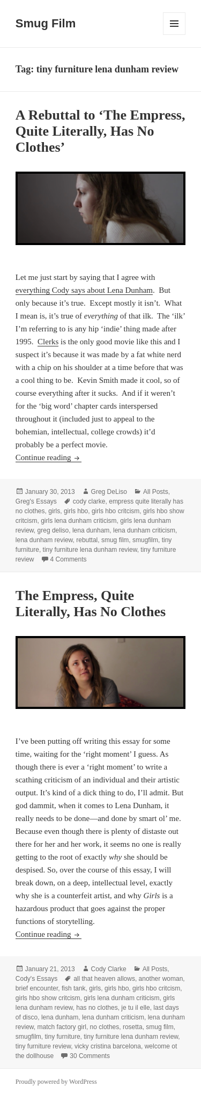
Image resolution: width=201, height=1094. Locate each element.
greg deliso (53, 530)
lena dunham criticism (144, 530)
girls (54, 511)
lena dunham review (44, 540)
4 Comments (68, 559)
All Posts (155, 492)
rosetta (133, 1027)
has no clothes (96, 1007)
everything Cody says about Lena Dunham (84, 290)
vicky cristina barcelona (108, 1046)
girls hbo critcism (115, 511)
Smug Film (46, 23)
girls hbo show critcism (48, 998)
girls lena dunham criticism (78, 520)
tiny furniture (62, 1036)
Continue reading (48, 457)
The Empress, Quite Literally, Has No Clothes (91, 603)
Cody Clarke (108, 969)
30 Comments (90, 1056)
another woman (161, 978)
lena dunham (90, 530)
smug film (115, 540)
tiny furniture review (43, 1046)
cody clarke (89, 501)
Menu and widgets (174, 34)
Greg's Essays (36, 501)
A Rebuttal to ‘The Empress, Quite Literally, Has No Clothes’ (100, 131)
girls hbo (76, 511)
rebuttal (87, 540)
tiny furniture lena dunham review (90, 549)
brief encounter (37, 988)
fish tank (74, 988)
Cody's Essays (36, 978)
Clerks (48, 341)
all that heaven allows (104, 978)
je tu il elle (135, 1007)
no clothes (105, 1027)
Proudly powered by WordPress (56, 1081)
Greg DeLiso (109, 492)
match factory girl (62, 1027)
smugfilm (145, 540)
